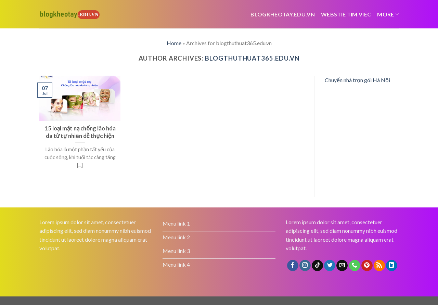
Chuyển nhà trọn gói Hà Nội (357, 80)
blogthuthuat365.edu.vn (252, 58)
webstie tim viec (346, 14)
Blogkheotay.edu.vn (282, 14)
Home (174, 43)
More (388, 14)
